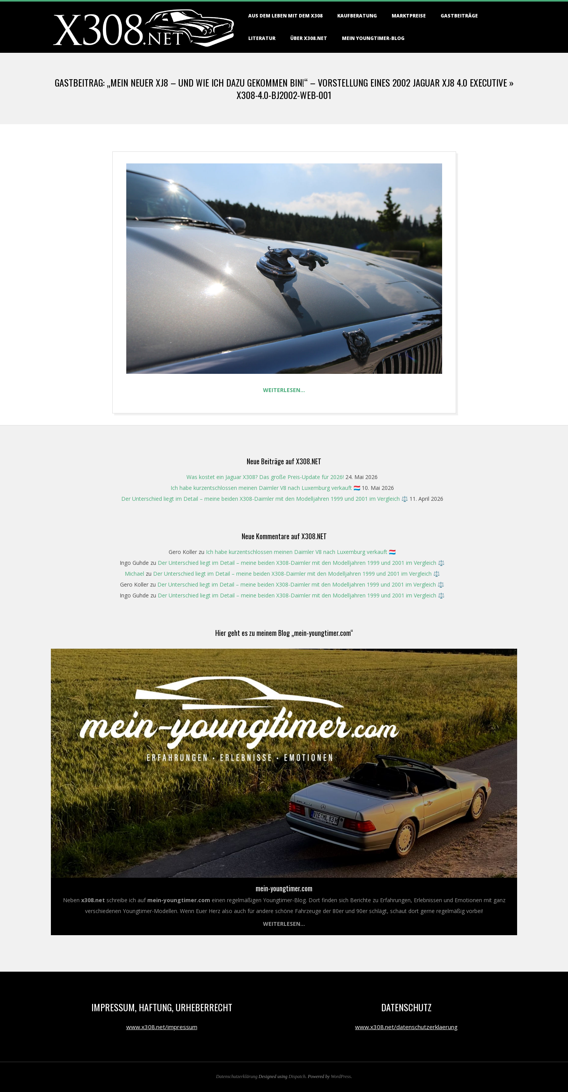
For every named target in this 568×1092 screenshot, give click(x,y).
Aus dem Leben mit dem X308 (285, 15)
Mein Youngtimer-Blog (373, 38)
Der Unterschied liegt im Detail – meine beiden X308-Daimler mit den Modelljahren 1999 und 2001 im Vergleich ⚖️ (264, 498)
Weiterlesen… (284, 390)
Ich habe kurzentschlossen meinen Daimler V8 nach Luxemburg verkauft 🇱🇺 (265, 487)
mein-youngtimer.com (284, 888)
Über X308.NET (308, 38)
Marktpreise (409, 15)
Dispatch (297, 1076)
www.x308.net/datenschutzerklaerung (406, 1027)
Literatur (261, 38)
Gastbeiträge (459, 15)
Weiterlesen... (284, 923)
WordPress (341, 1076)
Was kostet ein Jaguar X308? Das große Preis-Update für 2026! (265, 477)
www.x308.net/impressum (161, 1027)
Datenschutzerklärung (237, 1076)
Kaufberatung (357, 15)
